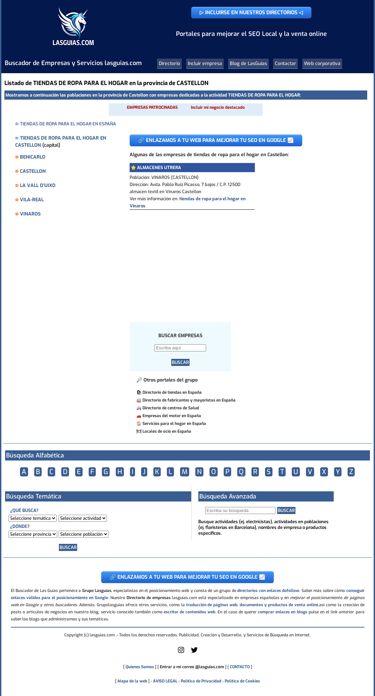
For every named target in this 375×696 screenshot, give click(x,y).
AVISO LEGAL (165, 681)
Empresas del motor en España (171, 415)
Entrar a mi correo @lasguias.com (192, 667)
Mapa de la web (131, 681)
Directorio (169, 63)
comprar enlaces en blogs (282, 612)
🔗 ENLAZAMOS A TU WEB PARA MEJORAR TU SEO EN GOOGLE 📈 (216, 140)
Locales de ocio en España (166, 431)
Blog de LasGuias (248, 63)
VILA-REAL (32, 200)
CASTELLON (33, 171)
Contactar (285, 63)
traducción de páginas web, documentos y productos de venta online (252, 605)
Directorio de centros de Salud (170, 408)
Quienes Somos (140, 667)
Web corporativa (322, 63)
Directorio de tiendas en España (172, 392)
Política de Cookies (242, 681)
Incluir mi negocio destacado (218, 107)
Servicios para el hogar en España (174, 423)
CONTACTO (240, 667)
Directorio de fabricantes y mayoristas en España (189, 400)
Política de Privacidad (201, 681)
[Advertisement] (243, 260)
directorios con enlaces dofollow (268, 590)
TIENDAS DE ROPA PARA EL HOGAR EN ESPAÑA (68, 124)
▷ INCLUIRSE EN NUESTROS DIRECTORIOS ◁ (251, 12)
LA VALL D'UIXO (38, 185)
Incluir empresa (205, 63)
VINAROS (30, 214)
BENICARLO (32, 157)
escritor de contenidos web (189, 612)
